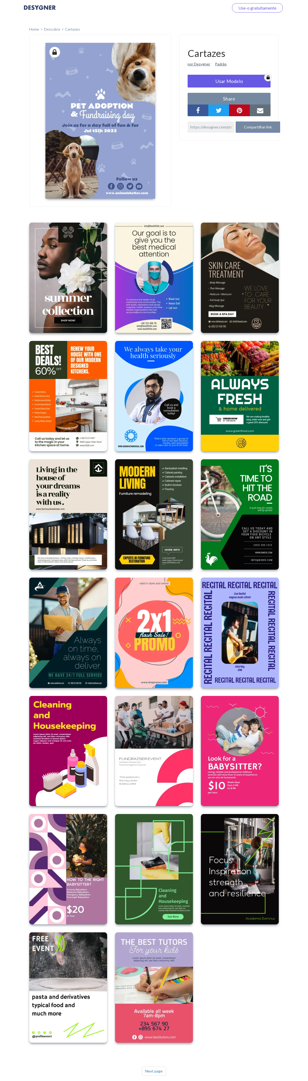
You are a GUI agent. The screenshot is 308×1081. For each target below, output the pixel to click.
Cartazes (72, 29)
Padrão (221, 64)
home (34, 29)
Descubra (52, 29)
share (229, 99)
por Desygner (199, 64)
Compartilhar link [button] (258, 127)
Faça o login (211, 8)
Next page (154, 1071)
